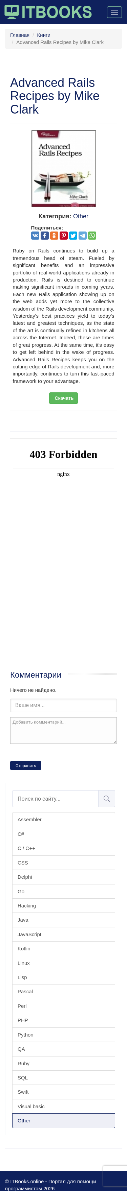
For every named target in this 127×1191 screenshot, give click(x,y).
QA (21, 1049)
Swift (23, 1092)
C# (21, 834)
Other (24, 1120)
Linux (24, 963)
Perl (22, 1006)
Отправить (26, 765)
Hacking (27, 905)
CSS (23, 863)
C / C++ (26, 848)
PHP (23, 1020)
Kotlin (24, 948)
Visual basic (31, 1106)
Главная (19, 35)
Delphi (25, 877)
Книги (43, 35)
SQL (23, 1077)
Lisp (22, 977)
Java (23, 920)
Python (26, 1035)
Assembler (30, 819)
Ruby (23, 1063)
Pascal (25, 991)
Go (21, 891)
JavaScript (29, 934)
